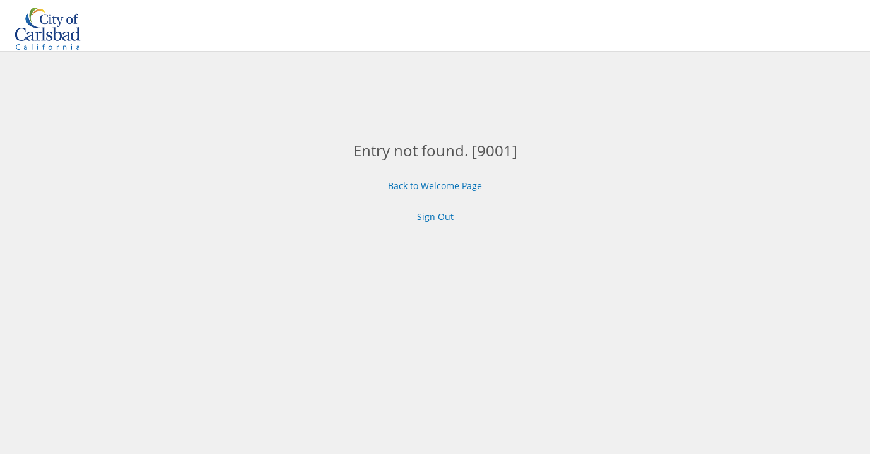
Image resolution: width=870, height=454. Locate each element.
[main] (435, 150)
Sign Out (435, 217)
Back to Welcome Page (435, 186)
